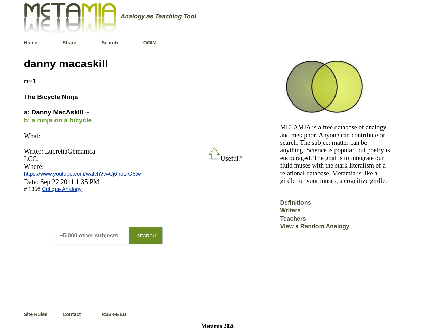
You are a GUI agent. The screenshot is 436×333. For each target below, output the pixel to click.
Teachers (293, 218)
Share (69, 42)
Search (110, 42)
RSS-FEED (114, 314)
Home (30, 42)
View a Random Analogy (314, 226)
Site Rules (36, 314)
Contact (72, 314)
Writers (290, 210)
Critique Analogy (62, 189)
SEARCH (146, 235)
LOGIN (148, 42)
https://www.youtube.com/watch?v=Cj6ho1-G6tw (82, 174)
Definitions (295, 202)
